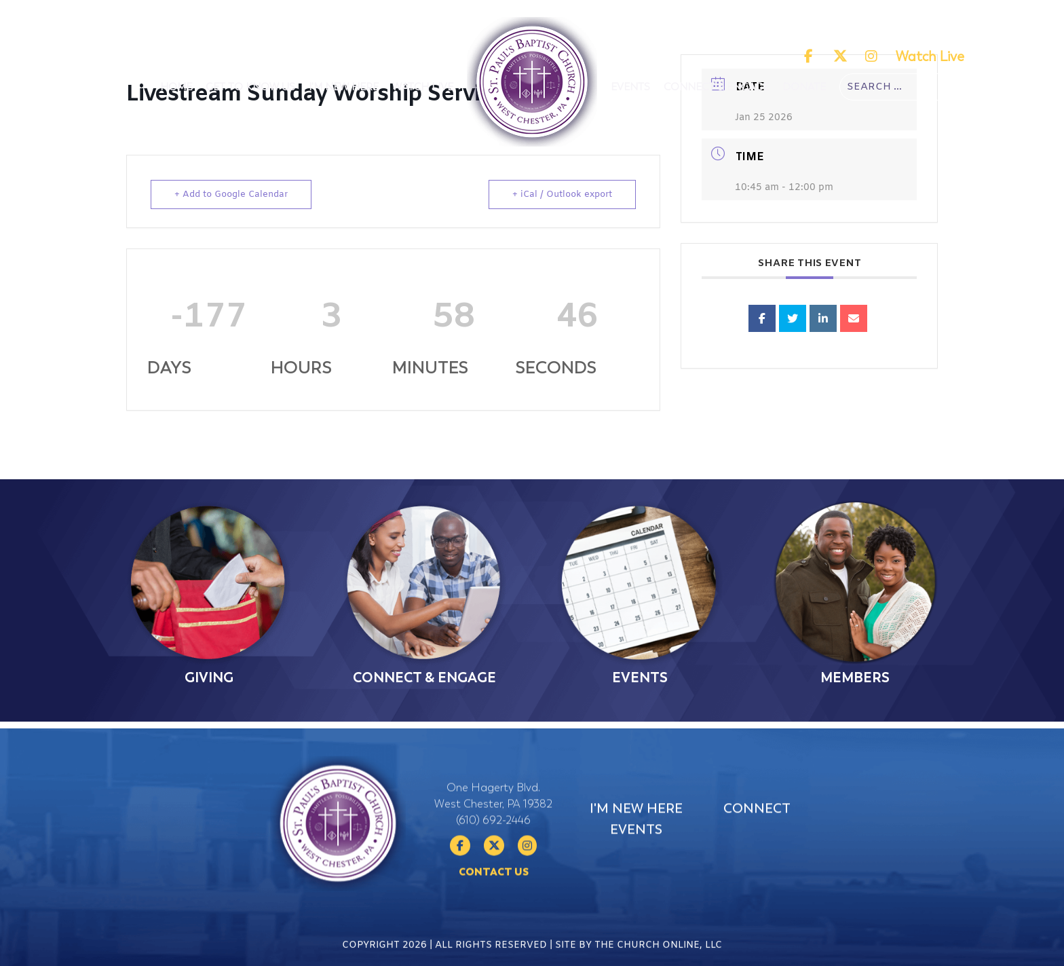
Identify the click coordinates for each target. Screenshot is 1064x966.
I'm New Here (344, 87)
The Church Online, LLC (658, 954)
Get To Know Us (250, 87)
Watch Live (930, 56)
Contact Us (494, 908)
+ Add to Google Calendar (231, 194)
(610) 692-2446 (493, 857)
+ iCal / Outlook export (562, 194)
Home (176, 87)
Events (630, 87)
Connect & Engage (716, 87)
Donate (804, 87)
